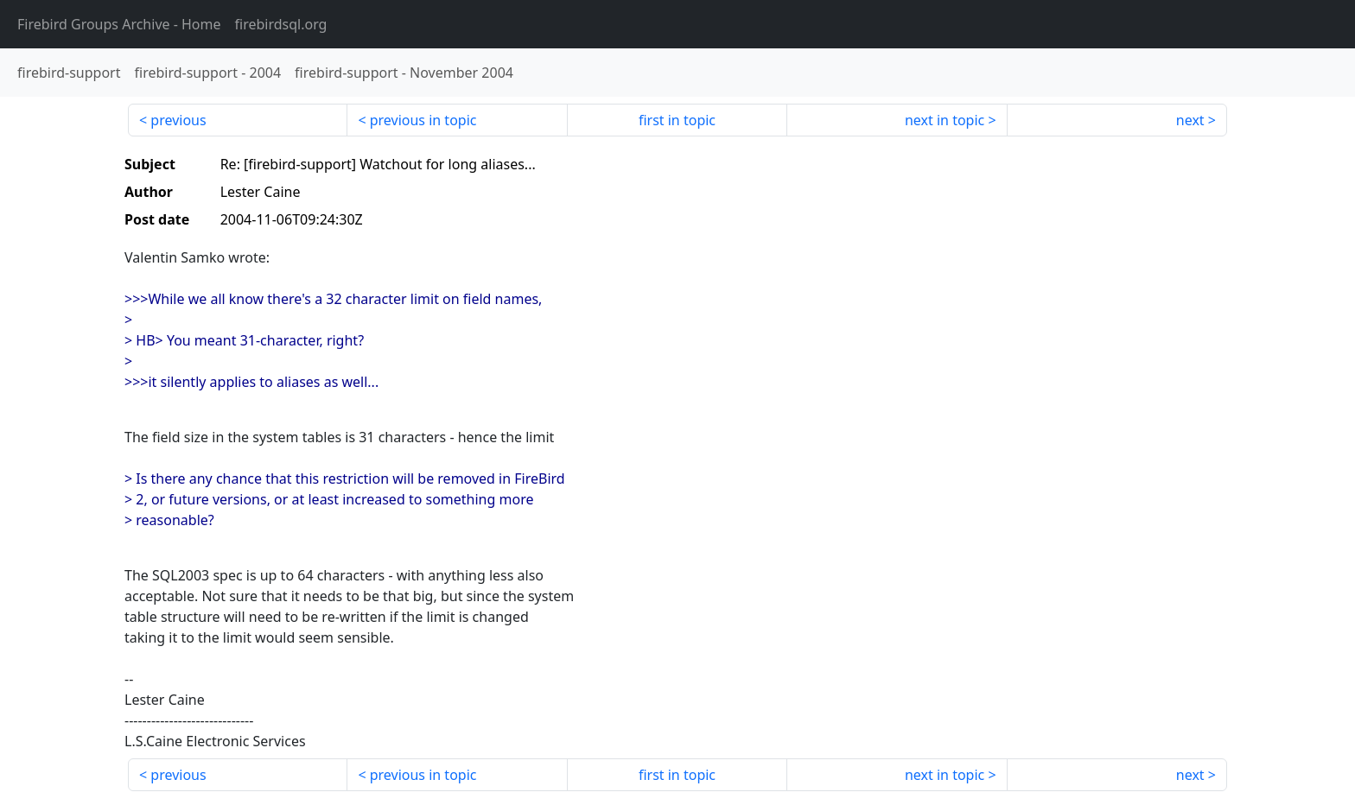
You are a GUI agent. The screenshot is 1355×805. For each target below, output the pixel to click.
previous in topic (423, 120)
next (1190, 120)
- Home (119, 24)
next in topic (944, 120)
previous (178, 120)
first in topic (677, 120)
